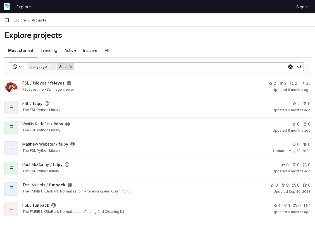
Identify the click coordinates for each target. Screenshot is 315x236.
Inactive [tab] (90, 50)
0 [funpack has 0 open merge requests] (296, 185)
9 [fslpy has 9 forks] (307, 103)
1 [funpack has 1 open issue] (307, 205)
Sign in (302, 6)
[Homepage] (7, 6)
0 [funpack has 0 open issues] (307, 185)
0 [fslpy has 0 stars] (296, 124)
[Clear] (290, 66)
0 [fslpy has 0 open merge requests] (307, 164)
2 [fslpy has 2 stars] (296, 103)
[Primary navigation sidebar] (6, 20)
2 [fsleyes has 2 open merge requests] (293, 83)
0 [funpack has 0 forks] (285, 185)
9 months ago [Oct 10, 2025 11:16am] (299, 90)
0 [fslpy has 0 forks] (307, 124)
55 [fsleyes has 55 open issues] (305, 83)
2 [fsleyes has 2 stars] (272, 83)
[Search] (180, 66)
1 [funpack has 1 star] (277, 205)
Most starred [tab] (20, 50)
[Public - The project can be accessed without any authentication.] (69, 83)
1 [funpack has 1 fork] (286, 205)
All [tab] (107, 50)
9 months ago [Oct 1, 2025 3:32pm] (299, 171)
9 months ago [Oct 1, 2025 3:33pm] (299, 110)
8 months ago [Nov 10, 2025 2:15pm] (299, 130)
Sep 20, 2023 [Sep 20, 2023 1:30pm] (300, 191)
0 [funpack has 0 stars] (274, 185)
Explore (23, 6)
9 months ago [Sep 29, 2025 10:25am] (299, 212)
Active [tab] (70, 50)
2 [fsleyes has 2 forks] (283, 83)
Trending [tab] (48, 50)
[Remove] (71, 66)
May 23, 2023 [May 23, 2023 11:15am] (299, 151)
